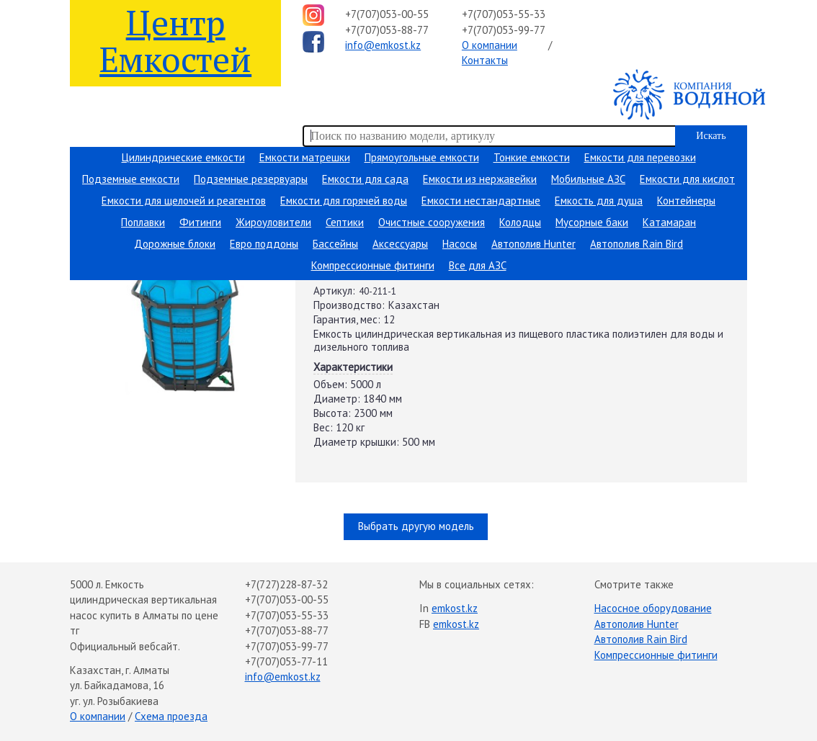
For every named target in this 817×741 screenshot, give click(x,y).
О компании (489, 45)
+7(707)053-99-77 (503, 30)
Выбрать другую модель (416, 526)
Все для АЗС (477, 265)
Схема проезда (171, 716)
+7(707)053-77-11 (286, 661)
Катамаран (669, 222)
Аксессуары (400, 244)
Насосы (459, 244)
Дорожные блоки (174, 244)
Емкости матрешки (304, 157)
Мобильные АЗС (588, 179)
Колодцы (520, 222)
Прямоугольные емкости (422, 157)
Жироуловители (273, 222)
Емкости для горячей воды (343, 200)
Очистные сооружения (431, 222)
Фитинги (200, 222)
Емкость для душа (599, 200)
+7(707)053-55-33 (503, 14)
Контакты (485, 60)
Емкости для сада (365, 179)
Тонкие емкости (532, 157)
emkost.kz (455, 608)
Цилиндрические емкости (183, 157)
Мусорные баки (591, 222)
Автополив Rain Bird (636, 244)
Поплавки (143, 222)
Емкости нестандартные (480, 200)
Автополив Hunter (533, 244)
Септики (345, 222)
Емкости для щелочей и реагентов (184, 200)
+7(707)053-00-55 (387, 14)
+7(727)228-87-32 (286, 584)
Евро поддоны (264, 244)
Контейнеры (686, 200)
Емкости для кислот (687, 179)
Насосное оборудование (653, 608)
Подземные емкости (130, 179)
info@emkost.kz (383, 45)
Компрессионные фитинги (372, 265)
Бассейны (335, 244)
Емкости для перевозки (640, 157)
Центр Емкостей (175, 40)
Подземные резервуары (251, 179)
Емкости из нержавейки (480, 179)
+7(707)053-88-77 (387, 30)
